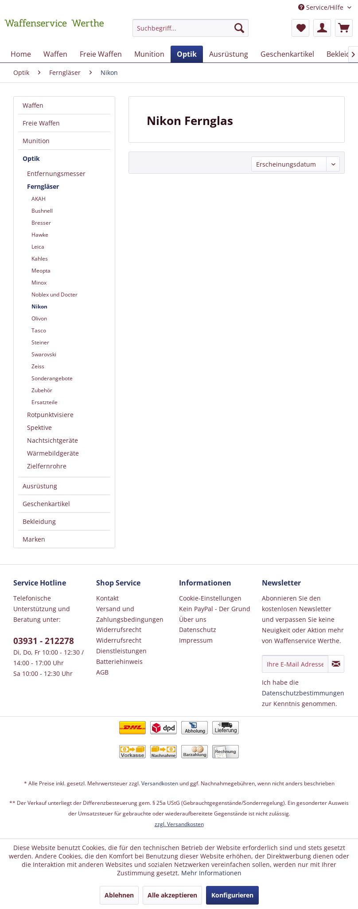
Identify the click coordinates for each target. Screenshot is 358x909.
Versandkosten (159, 783)
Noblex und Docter (54, 294)
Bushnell (42, 211)
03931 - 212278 (43, 641)
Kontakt (107, 598)
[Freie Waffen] (101, 54)
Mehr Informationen (211, 873)
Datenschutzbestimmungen (303, 693)
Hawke (39, 234)
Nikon (39, 306)
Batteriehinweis (119, 661)
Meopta (41, 270)
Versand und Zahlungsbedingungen (129, 614)
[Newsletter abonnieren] (336, 664)
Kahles (39, 258)
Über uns (192, 619)
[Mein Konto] (322, 28)
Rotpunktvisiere (50, 414)
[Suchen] (239, 28)
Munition (36, 141)
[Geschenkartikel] (287, 54)
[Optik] (187, 54)
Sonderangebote (52, 378)
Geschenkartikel (46, 503)
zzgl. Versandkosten (179, 824)
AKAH (38, 199)
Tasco (38, 330)
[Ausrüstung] (228, 54)
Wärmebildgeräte (53, 453)
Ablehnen (119, 895)
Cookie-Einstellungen (210, 598)
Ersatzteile (44, 402)
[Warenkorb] (344, 28)
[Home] (20, 54)
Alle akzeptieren (172, 895)
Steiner (40, 342)
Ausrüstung (40, 486)
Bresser (41, 222)
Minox (39, 282)
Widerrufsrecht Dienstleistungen (121, 645)
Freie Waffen (41, 123)
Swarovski (43, 354)
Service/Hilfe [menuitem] (321, 7)
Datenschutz (197, 629)
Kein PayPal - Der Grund (214, 609)
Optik (31, 158)
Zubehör (41, 390)
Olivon (39, 318)
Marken (34, 539)
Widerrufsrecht (118, 629)
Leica (37, 246)
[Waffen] (55, 54)
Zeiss (37, 366)
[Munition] (149, 54)
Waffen (33, 105)
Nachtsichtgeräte (52, 440)
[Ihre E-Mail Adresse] (295, 664)
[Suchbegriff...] (190, 28)
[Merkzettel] (300, 28)
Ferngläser (43, 186)
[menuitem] (190, 32)
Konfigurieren (232, 895)
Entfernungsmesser (56, 173)
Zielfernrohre (46, 466)
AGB (102, 672)
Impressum (196, 640)
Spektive (39, 427)
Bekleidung (39, 521)
